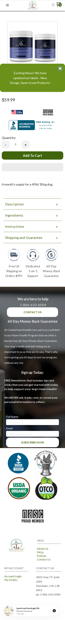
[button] (54, 610)
